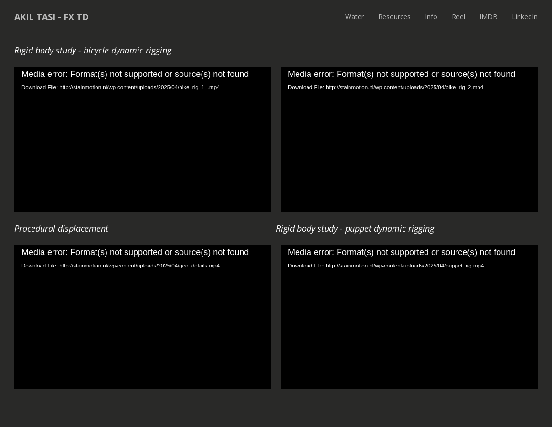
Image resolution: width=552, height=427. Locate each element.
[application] (142, 139)
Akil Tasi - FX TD (51, 16)
